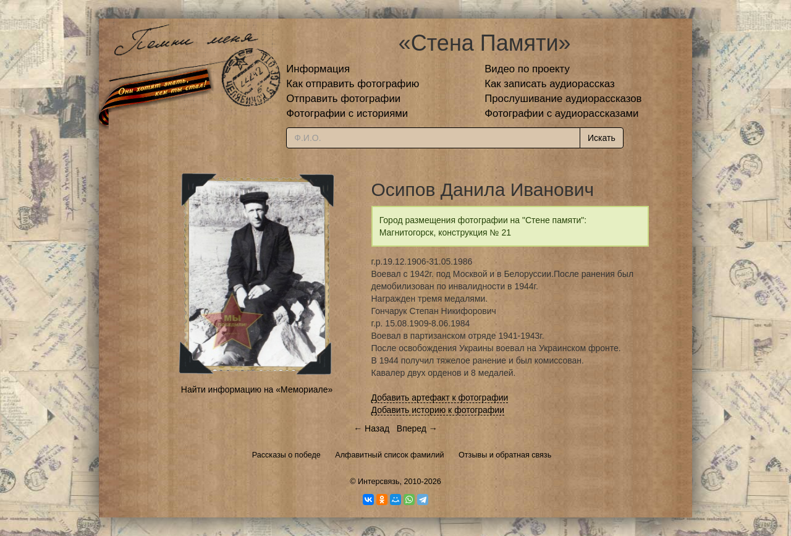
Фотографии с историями (347, 113)
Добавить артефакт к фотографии (440, 397)
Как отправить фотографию (352, 84)
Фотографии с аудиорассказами (561, 113)
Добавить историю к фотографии (438, 410)
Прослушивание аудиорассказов (562, 98)
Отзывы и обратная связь (505, 455)
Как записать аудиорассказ (549, 84)
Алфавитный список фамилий (389, 455)
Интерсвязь (379, 481)
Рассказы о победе (286, 455)
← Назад (371, 428)
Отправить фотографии (343, 98)
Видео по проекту (527, 69)
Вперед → (417, 428)
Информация (318, 69)
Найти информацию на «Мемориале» (256, 389)
